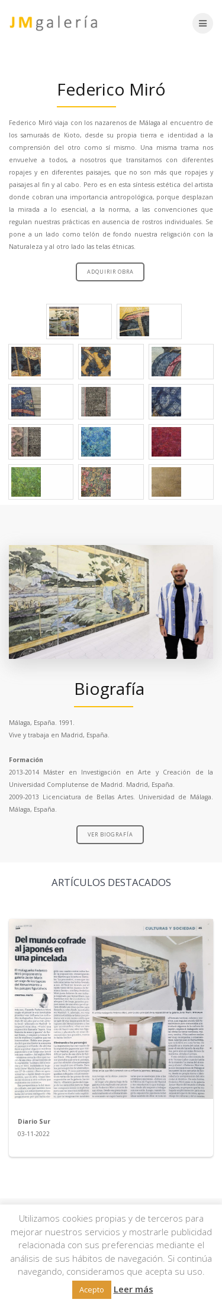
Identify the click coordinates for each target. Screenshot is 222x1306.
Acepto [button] (91, 1289)
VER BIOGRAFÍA (110, 834)
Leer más (133, 1289)
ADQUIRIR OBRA (110, 271)
